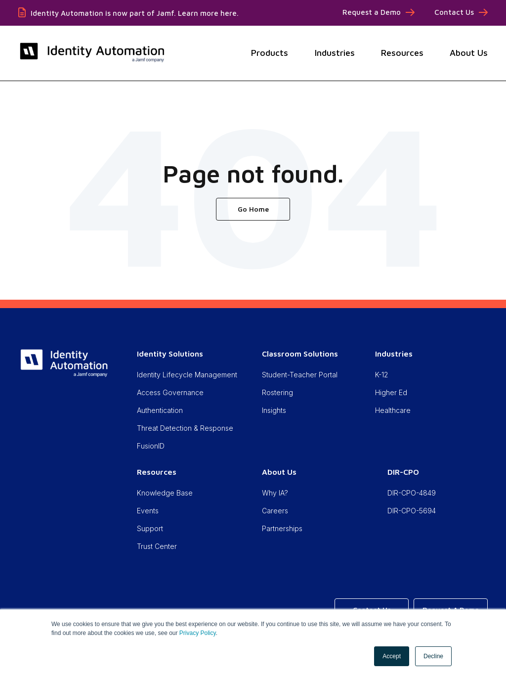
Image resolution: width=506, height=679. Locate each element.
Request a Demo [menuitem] (371, 12)
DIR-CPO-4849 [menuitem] (411, 493)
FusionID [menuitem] (151, 446)
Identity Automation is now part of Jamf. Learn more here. (135, 13)
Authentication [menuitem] (160, 410)
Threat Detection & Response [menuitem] (185, 428)
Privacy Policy (197, 633)
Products (269, 52)
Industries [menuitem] (394, 353)
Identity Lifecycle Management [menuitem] (187, 374)
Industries (335, 52)
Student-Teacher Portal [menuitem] (299, 374)
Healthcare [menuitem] (393, 410)
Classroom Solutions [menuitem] (300, 353)
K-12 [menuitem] (381, 374)
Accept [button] (391, 656)
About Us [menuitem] (279, 471)
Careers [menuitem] (275, 510)
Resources (402, 52)
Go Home (253, 209)
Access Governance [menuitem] (170, 392)
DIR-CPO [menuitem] (403, 471)
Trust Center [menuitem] (157, 546)
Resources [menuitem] (156, 471)
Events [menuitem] (148, 510)
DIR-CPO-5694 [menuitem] (411, 510)
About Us (469, 52)
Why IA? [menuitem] (275, 493)
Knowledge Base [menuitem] (165, 493)
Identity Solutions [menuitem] (170, 353)
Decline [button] (433, 656)
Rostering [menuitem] (277, 392)
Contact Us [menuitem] (454, 12)
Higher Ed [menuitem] (391, 392)
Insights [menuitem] (274, 410)
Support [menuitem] (150, 528)
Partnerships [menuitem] (282, 528)
